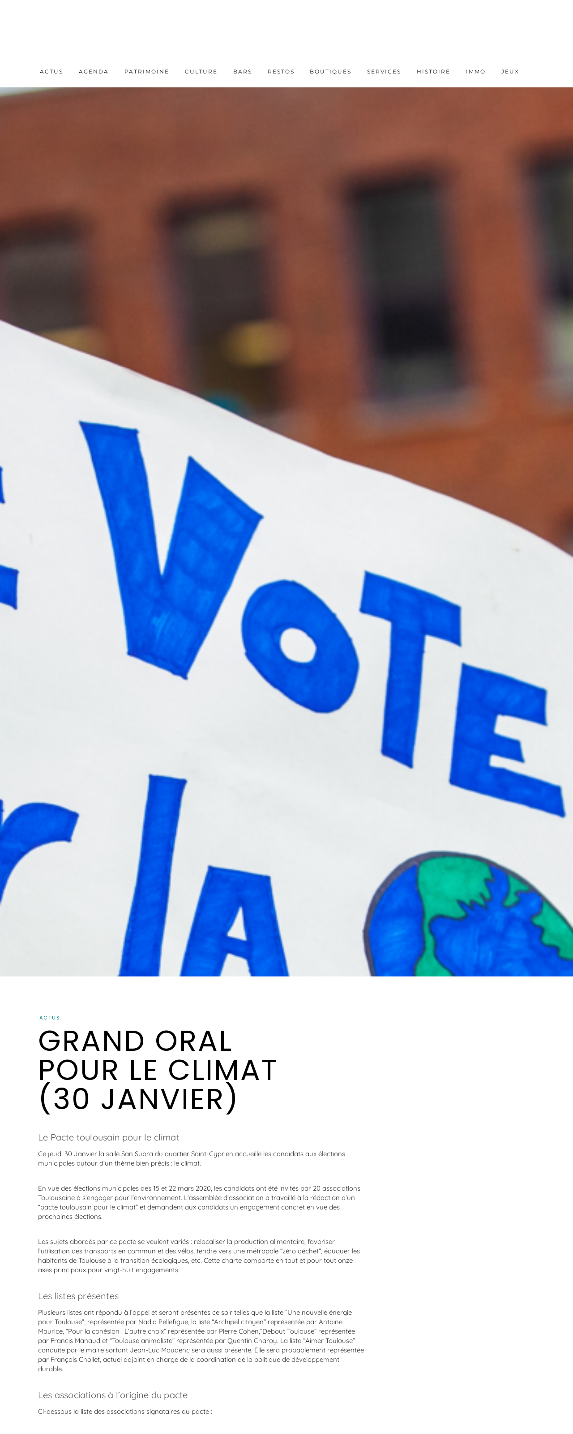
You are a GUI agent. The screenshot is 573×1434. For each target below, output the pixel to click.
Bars (242, 71)
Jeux (510, 71)
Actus (51, 71)
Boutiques (330, 71)
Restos (281, 71)
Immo (476, 71)
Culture (201, 71)
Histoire (433, 71)
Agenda (94, 71)
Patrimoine (146, 71)
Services (384, 71)
